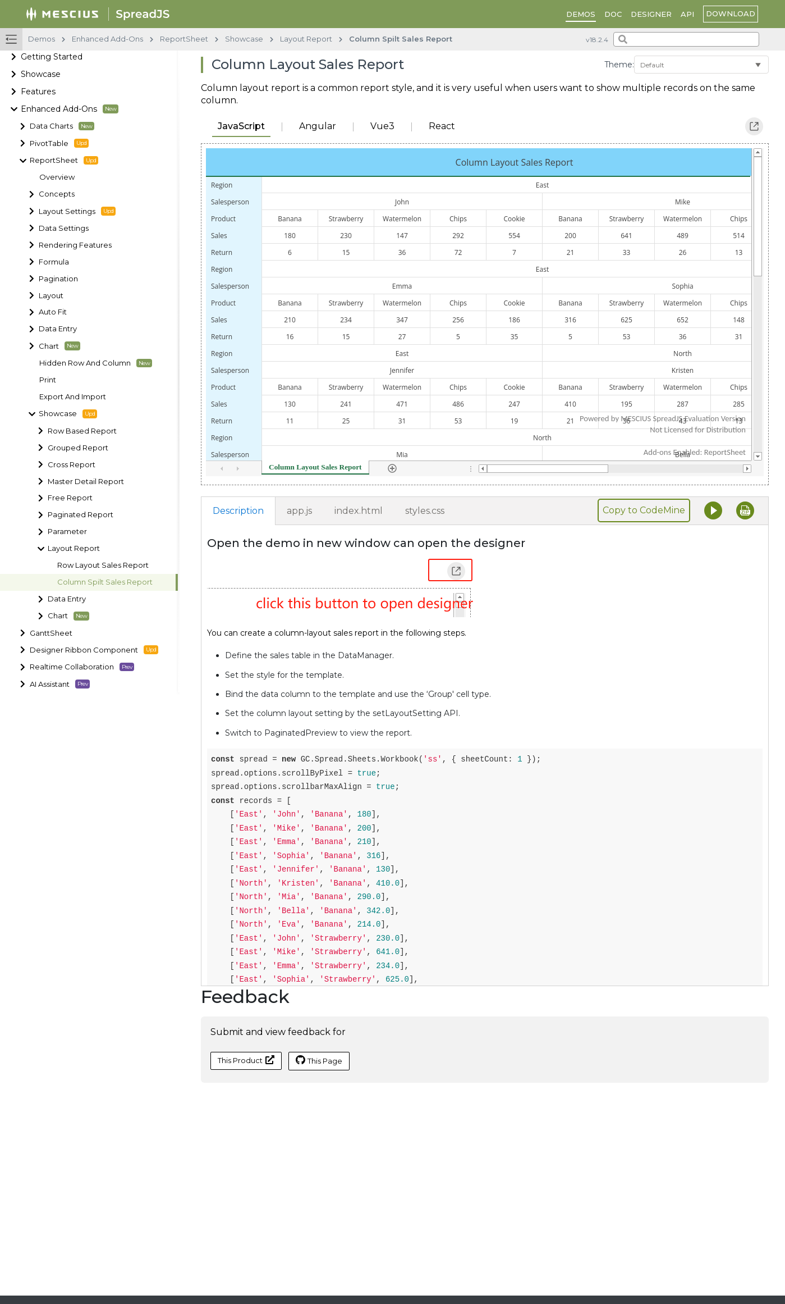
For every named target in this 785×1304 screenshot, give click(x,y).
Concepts (57, 194)
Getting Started (51, 56)
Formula (54, 262)
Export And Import (72, 397)
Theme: (619, 65)
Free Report (70, 498)
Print (47, 380)
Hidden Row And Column (95, 363)
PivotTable (59, 143)
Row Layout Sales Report (103, 565)
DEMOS (580, 14)
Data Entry (58, 329)
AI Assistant (60, 684)
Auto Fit (53, 312)
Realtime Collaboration (82, 667)
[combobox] (686, 39)
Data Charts (62, 126)
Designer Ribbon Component (94, 649)
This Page (319, 1060)
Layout (51, 295)
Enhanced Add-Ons (69, 108)
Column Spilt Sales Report (105, 582)
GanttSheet (51, 633)
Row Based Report (82, 431)
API (687, 14)
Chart (59, 345)
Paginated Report (80, 514)
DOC (613, 14)
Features (38, 91)
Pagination (58, 279)
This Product (246, 1060)
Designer (651, 14)
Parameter (67, 531)
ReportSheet (64, 160)
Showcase (41, 74)
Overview (57, 177)
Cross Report (71, 464)
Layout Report (74, 548)
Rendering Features (75, 245)
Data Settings (64, 228)
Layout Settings (77, 211)
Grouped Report (78, 448)
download (730, 13)
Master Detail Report (86, 481)
